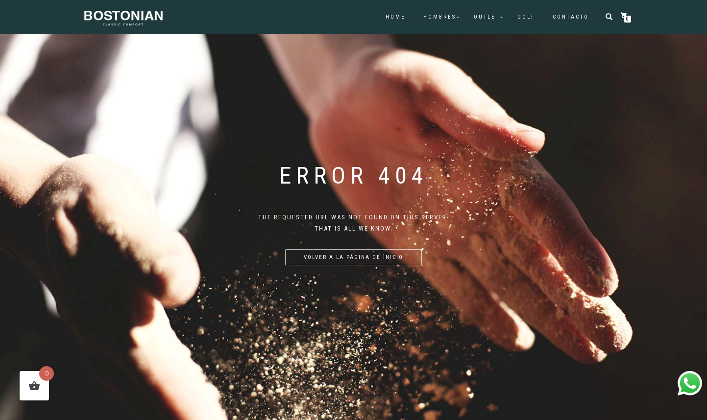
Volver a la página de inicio (353, 257)
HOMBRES (439, 17)
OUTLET (487, 17)
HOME (396, 17)
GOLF (526, 17)
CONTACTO (571, 17)
